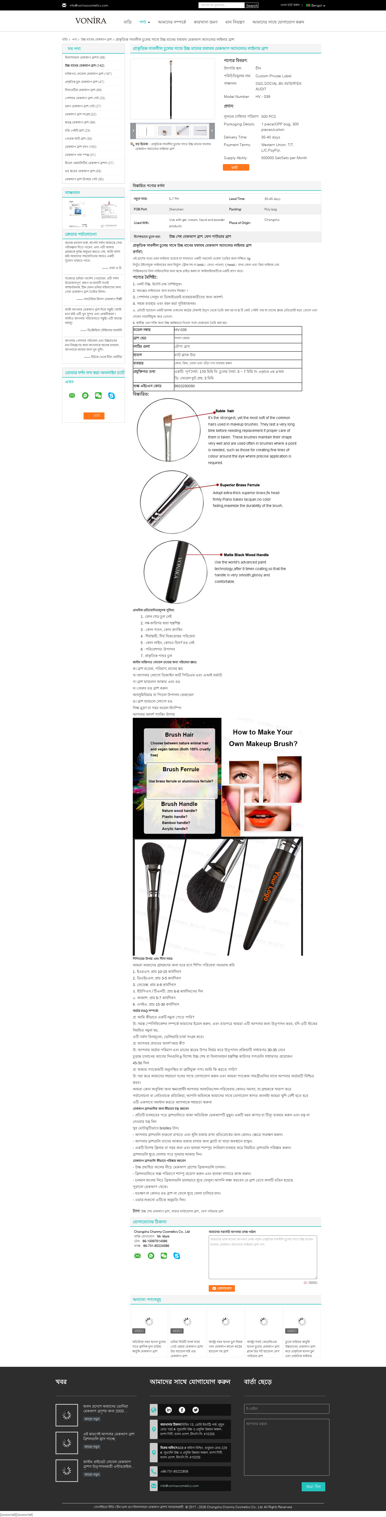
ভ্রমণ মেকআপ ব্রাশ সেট (80, 106)
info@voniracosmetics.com (89, 5)
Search (252, 6)
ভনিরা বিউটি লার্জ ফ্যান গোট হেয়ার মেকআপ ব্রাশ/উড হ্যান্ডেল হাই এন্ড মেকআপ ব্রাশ (186, 1349)
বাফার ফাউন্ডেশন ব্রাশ (185, 1211)
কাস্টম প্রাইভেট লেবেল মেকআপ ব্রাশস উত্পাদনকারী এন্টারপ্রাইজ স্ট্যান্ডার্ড (107, 1464)
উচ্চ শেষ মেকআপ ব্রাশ (155, 1211)
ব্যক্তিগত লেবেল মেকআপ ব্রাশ (84, 74)
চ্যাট (238, 167)
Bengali (318, 5)
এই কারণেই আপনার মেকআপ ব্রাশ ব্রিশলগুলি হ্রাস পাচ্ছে (108, 1436)
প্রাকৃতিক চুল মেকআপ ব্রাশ (81, 82)
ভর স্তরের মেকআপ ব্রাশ (80, 171)
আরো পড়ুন (92, 1419)
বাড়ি (127, 21)
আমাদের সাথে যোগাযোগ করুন (278, 21)
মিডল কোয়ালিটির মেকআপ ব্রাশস (86, 163)
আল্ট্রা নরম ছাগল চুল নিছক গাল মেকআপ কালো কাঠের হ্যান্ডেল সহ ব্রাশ (225, 1346)
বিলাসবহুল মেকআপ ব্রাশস (82, 57)
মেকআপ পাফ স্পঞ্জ (77, 155)
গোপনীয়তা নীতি (104, 1507)
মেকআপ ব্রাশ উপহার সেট (81, 179)
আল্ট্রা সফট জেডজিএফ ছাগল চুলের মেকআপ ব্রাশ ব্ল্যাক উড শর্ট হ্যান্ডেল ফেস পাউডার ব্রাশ (263, 1349)
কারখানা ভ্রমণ (206, 21)
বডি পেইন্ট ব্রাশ (74, 130)
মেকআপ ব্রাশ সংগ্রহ (77, 114)
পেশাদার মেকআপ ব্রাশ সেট (82, 98)
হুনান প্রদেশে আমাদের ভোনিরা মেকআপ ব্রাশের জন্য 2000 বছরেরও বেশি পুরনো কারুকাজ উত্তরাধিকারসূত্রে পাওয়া (106, 1409)
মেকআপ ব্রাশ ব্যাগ (76, 147)
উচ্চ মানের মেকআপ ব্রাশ (96, 39)
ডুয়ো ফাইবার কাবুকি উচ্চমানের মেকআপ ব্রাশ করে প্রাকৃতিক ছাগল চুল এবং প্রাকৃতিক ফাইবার (300, 1349)
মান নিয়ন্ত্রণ (235, 21)
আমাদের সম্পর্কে (172, 21)
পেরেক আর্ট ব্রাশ (75, 139)
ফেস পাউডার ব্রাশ (212, 1211)
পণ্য (142, 21)
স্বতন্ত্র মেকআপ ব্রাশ (77, 122)
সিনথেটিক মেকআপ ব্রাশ (80, 90)
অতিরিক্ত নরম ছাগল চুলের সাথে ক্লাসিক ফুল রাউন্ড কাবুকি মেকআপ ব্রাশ (149, 1346)
